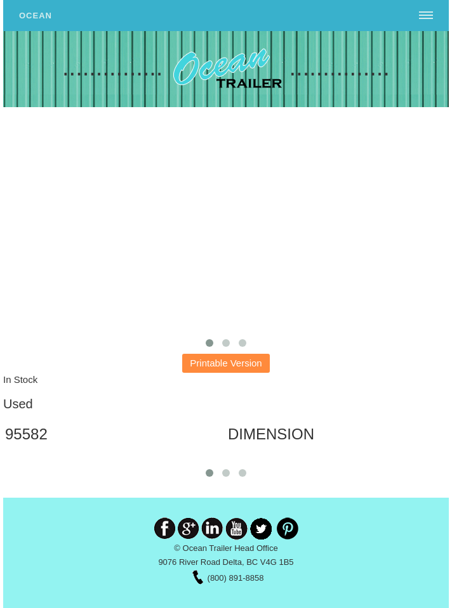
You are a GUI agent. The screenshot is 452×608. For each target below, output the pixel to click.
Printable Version (226, 363)
